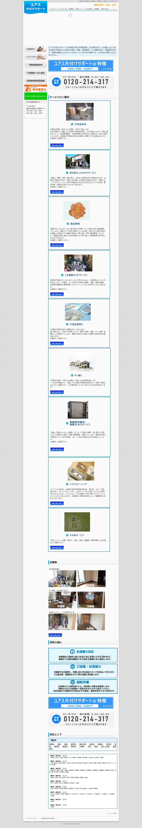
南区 (51, 749)
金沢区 (91, 744)
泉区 (66, 744)
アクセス (35, 88)
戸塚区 (81, 746)
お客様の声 (35, 49)
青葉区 (51, 744)
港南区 (100, 744)
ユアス (35, 7)
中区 (89, 746)
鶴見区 (73, 746)
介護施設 (35, 72)
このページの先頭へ (112, 813)
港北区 (108, 744)
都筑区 (65, 746)
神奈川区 (82, 744)
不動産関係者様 (35, 64)
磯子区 (73, 744)
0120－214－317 (107, 4)
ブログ (35, 57)
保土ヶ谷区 (105, 746)
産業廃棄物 (35, 80)
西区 (96, 746)
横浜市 (53, 740)
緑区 (114, 746)
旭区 (59, 744)
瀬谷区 (56, 746)
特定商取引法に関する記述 (47, 818)
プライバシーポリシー (32, 818)
